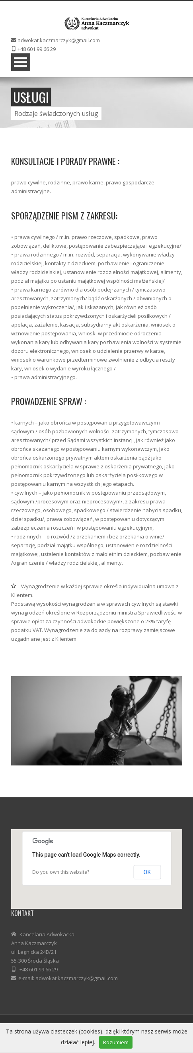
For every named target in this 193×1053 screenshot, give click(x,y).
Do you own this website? (60, 872)
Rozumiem (116, 1042)
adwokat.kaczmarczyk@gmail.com (59, 40)
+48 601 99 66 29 (37, 49)
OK (147, 872)
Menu (20, 62)
